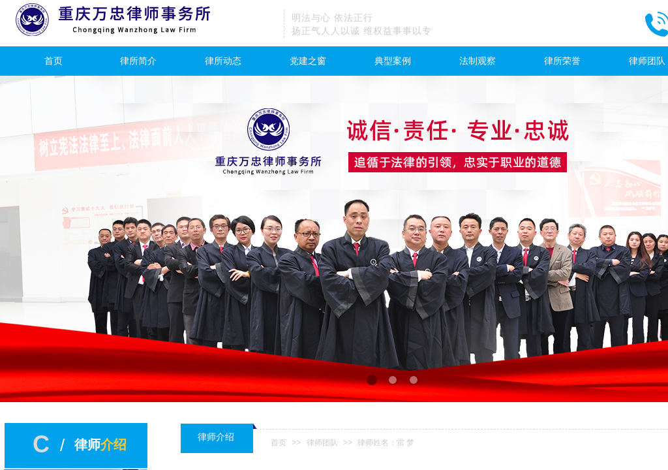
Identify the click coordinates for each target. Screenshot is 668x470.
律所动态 (223, 61)
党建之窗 (308, 61)
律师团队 (322, 442)
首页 (53, 61)
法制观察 (477, 61)
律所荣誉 (562, 61)
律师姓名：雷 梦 (385, 442)
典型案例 (392, 61)
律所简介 (138, 61)
